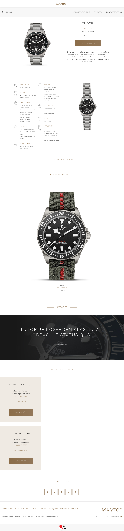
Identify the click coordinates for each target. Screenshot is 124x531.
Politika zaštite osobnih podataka (47, 517)
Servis (34, 509)
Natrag (7, 12)
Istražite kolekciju (80, 12)
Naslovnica (7, 509)
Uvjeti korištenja (28, 517)
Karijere (18, 517)
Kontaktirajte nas (114, 12)
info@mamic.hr (20, 402)
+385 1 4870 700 (21, 397)
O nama (42, 509)
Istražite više (62, 345)
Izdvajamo (53, 509)
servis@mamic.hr (20, 451)
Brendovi (25, 509)
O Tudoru (97, 12)
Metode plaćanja (7, 517)
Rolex (16, 509)
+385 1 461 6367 (21, 446)
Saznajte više (20, 412)
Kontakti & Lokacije (69, 509)
